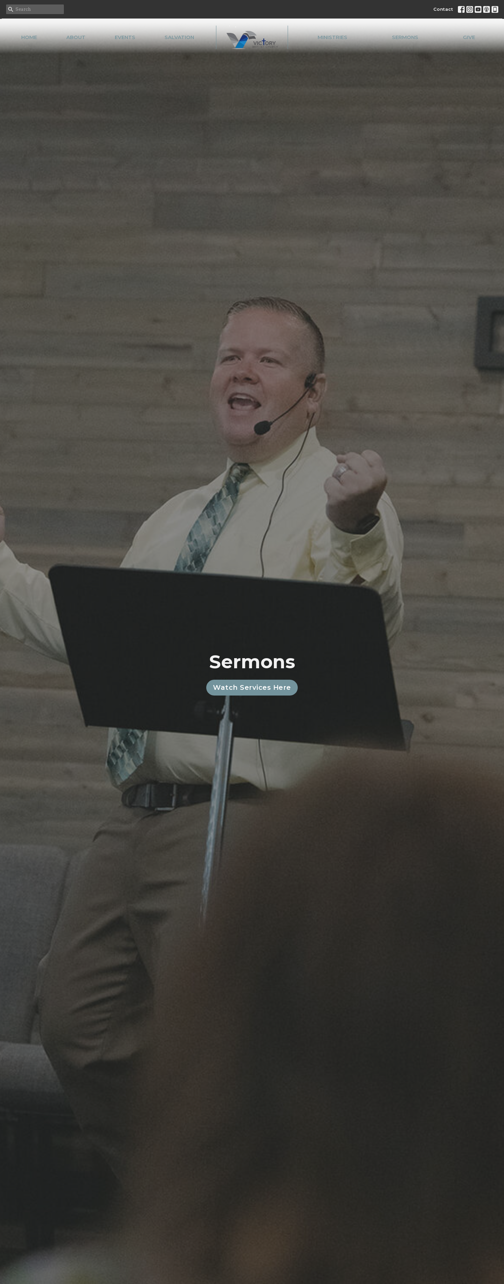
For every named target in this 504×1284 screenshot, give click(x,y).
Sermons (405, 37)
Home (29, 37)
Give (469, 37)
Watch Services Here (252, 687)
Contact (443, 9)
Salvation (179, 37)
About (75, 37)
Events (125, 37)
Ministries (332, 37)
